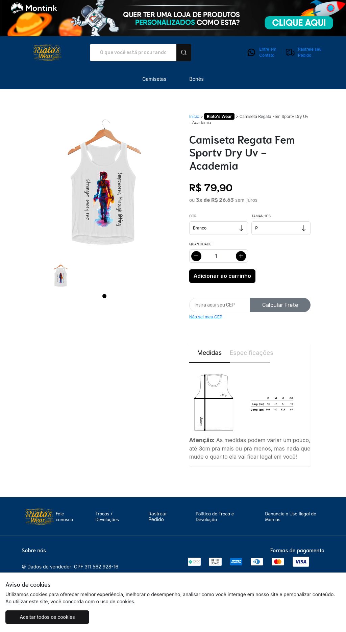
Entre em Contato (261, 52)
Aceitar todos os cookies (47, 617)
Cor (192, 216)
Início (194, 116)
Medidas (209, 352)
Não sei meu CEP (205, 316)
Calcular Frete (280, 305)
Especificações (250, 352)
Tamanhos (261, 216)
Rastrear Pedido (157, 516)
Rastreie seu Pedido (303, 52)
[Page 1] (104, 296)
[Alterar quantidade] (218, 256)
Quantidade (200, 244)
